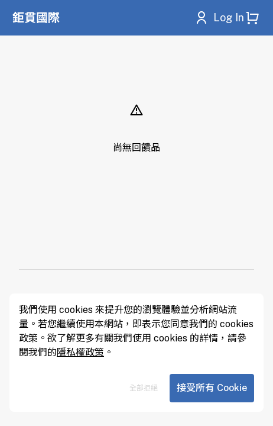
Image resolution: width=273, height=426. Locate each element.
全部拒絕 (143, 388)
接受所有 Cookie (212, 387)
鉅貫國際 (36, 18)
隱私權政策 (80, 352)
